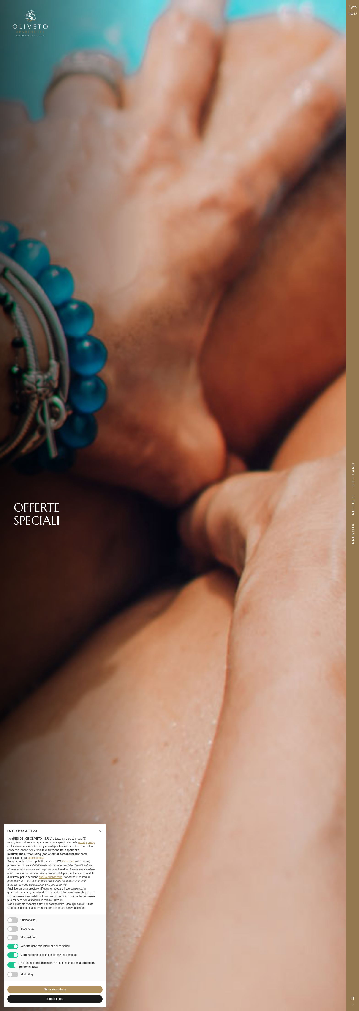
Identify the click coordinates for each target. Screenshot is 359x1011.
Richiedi (353, 506)
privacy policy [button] (86, 842)
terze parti (68, 861)
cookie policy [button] (35, 857)
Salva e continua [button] (55, 989)
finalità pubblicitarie (50, 877)
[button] (100, 831)
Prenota (353, 535)
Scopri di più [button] (55, 998)
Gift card (353, 476)
